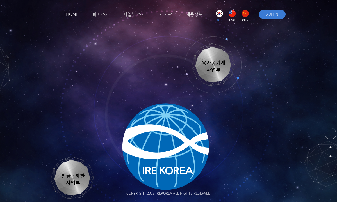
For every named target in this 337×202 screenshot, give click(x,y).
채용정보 (194, 14)
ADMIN (272, 14)
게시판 (165, 14)
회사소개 (100, 14)
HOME (72, 14)
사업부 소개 (134, 14)
